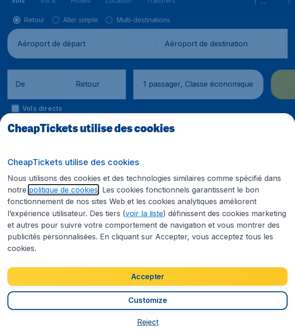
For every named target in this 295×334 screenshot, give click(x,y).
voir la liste (27, 226)
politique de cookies (40, 202)
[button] (147, 322)
